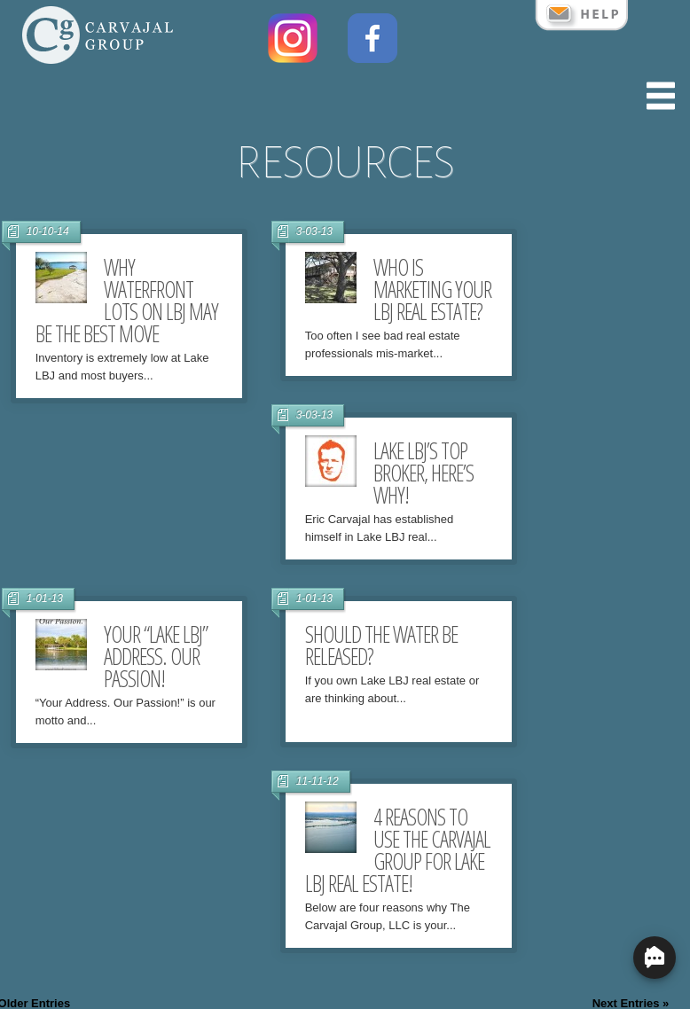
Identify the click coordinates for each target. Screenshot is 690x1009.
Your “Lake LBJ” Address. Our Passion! (156, 656)
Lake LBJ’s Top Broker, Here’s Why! (423, 472)
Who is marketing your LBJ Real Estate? (432, 289)
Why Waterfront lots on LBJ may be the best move (126, 300)
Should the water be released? (381, 645)
